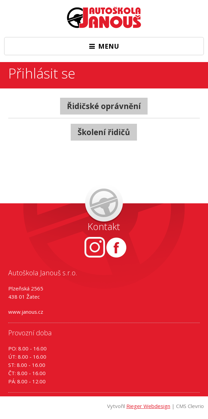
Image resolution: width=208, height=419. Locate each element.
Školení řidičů (104, 132)
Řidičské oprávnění (104, 106)
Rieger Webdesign (148, 406)
